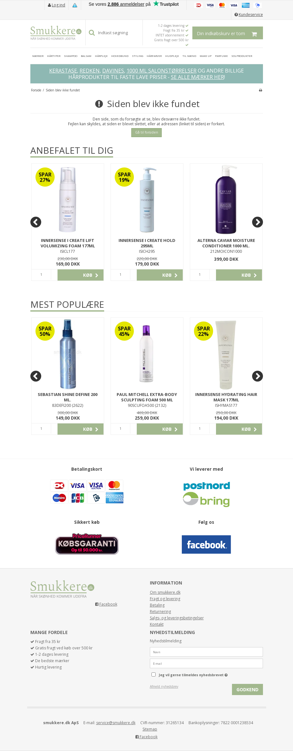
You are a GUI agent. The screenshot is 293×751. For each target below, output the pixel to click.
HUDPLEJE (172, 56)
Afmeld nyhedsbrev (164, 686)
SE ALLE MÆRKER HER (197, 77)
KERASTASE (63, 70)
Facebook (108, 604)
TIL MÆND (189, 56)
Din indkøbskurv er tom (230, 33)
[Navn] (206, 651)
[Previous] (35, 222)
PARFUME (221, 56)
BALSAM (86, 56)
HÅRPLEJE (101, 56)
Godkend (247, 689)
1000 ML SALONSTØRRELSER (162, 70)
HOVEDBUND (119, 56)
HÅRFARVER (154, 56)
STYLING (137, 56)
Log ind (58, 5)
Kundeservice (251, 14)
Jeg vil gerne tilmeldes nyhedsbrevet (209, 673)
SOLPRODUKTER (241, 56)
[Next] (257, 222)
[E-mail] (206, 663)
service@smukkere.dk (115, 722)
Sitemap (150, 729)
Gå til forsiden (146, 132)
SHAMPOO (70, 56)
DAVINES (113, 70)
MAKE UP (206, 56)
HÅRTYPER (53, 56)
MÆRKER (37, 56)
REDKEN (90, 70)
